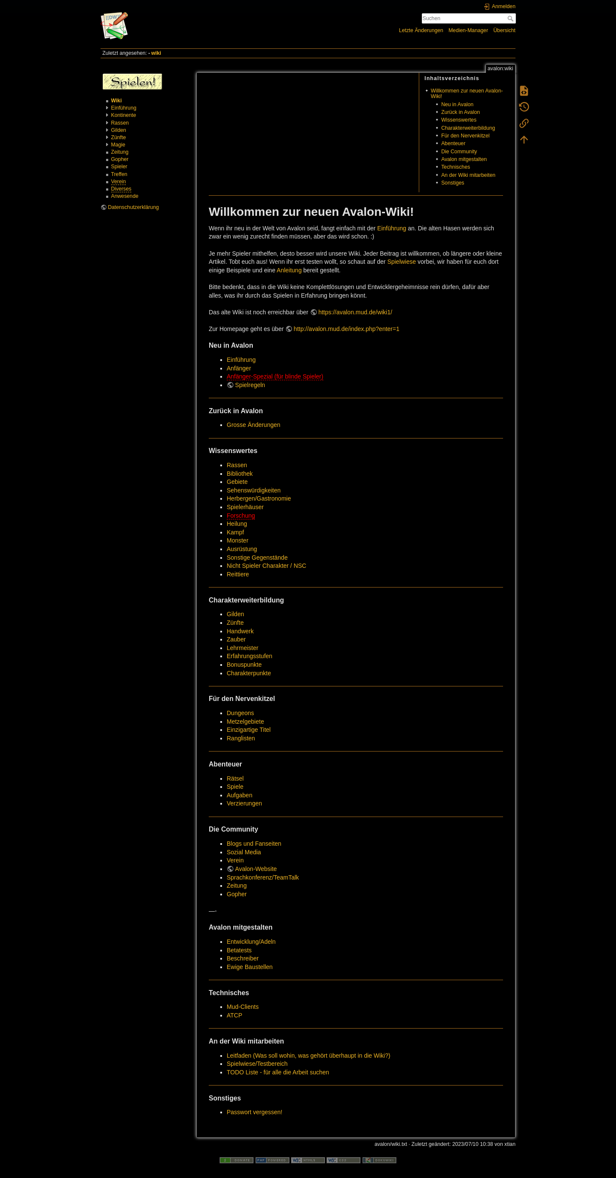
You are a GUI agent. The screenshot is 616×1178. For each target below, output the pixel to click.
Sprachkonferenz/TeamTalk (263, 877)
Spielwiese (401, 261)
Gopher (120, 159)
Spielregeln (250, 385)
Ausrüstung (242, 549)
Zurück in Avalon (460, 112)
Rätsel (235, 778)
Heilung (237, 523)
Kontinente (123, 115)
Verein (118, 182)
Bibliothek (240, 473)
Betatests (239, 950)
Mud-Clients (243, 1006)
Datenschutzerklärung (133, 207)
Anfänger (239, 368)
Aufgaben (239, 795)
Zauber (236, 639)
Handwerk (240, 631)
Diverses (121, 189)
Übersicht (504, 30)
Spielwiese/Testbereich (257, 1063)
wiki (156, 53)
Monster (238, 540)
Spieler (119, 167)
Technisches (455, 167)
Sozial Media (244, 852)
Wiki (116, 101)
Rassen (120, 123)
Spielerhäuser (245, 507)
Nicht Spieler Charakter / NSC (266, 565)
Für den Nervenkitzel (465, 136)
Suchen (511, 18)
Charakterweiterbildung (468, 128)
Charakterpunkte (249, 673)
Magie (118, 145)
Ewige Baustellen (249, 966)
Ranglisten (241, 738)
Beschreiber (243, 958)
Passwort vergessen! (254, 1112)
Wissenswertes (458, 120)
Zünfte (118, 137)
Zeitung (120, 152)
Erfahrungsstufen (249, 656)
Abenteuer (453, 143)
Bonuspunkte (244, 664)
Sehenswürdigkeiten (254, 490)
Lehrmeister (242, 647)
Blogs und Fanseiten (254, 843)
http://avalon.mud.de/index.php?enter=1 (347, 328)
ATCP (234, 1015)
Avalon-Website (256, 868)
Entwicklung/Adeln (251, 941)
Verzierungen (244, 803)
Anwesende (125, 196)
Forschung (241, 515)
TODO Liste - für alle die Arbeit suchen (278, 1072)
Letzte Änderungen (421, 30)
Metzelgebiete (245, 721)
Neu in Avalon (457, 104)
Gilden (118, 130)
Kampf (235, 532)
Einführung (123, 108)
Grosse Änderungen (253, 424)
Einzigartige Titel (249, 729)
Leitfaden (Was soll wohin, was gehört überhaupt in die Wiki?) (308, 1055)
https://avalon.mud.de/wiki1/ (355, 312)
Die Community (459, 152)
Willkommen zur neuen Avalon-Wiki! (467, 93)
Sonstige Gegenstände (257, 557)
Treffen (119, 174)
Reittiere (238, 574)
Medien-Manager (468, 30)
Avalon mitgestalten (464, 159)
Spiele (235, 786)
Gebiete (237, 481)
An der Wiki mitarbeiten (468, 175)
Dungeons (240, 713)
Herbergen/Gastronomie (259, 498)
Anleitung (289, 270)
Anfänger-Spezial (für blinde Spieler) (275, 376)
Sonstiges (452, 183)
